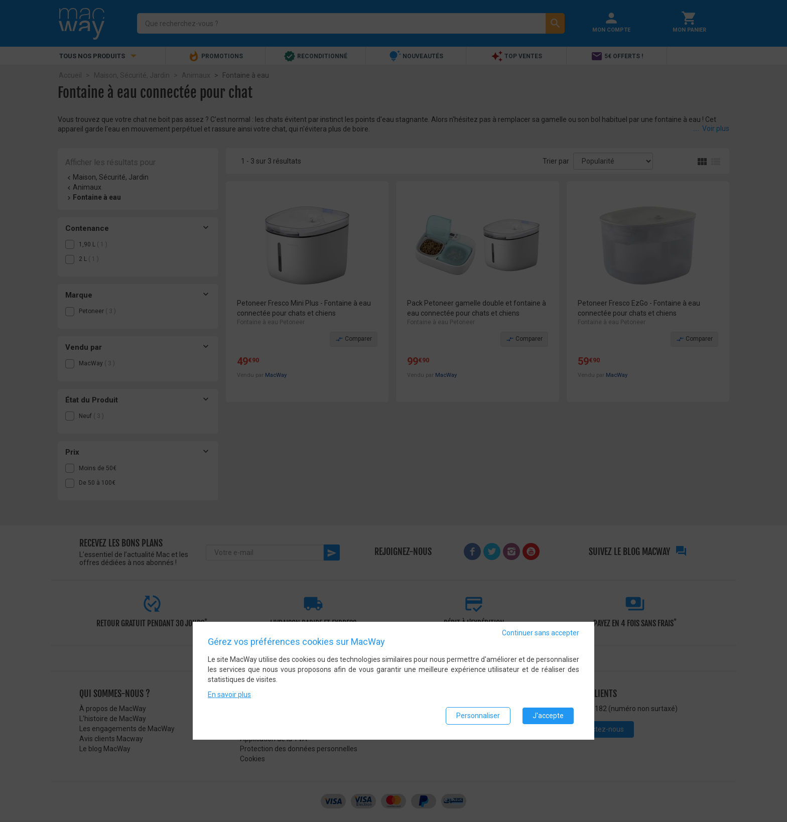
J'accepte (548, 716)
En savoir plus (229, 695)
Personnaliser (478, 716)
